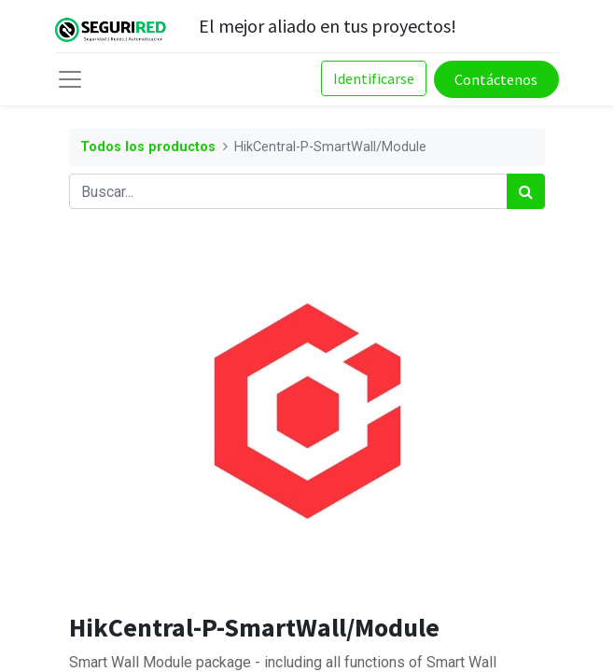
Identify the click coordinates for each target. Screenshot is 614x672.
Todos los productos (148, 147)
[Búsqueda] (526, 191)
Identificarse (373, 78)
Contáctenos (495, 79)
